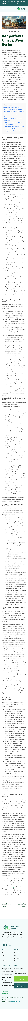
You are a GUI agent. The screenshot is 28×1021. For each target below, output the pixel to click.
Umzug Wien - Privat (7, 969)
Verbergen (11, 105)
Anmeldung (21, 372)
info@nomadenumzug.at (11, 4)
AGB (15, 955)
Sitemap (16, 961)
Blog (3, 958)
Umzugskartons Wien (8, 985)
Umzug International (7, 980)
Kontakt (4, 961)
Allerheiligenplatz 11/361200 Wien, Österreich (20, 971)
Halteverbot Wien (6, 977)
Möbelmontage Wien (7, 971)
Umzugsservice (6, 965)
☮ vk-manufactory (15, 1002)
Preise (3, 955)
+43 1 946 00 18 (8, 2)
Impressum (17, 958)
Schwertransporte (7, 982)
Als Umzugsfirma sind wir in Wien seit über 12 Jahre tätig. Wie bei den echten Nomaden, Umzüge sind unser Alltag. (12, 934)
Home (3, 953)
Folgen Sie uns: (6, 942)
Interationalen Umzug (8, 887)
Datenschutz (17, 953)
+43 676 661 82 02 (20, 2)
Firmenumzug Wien (7, 974)
